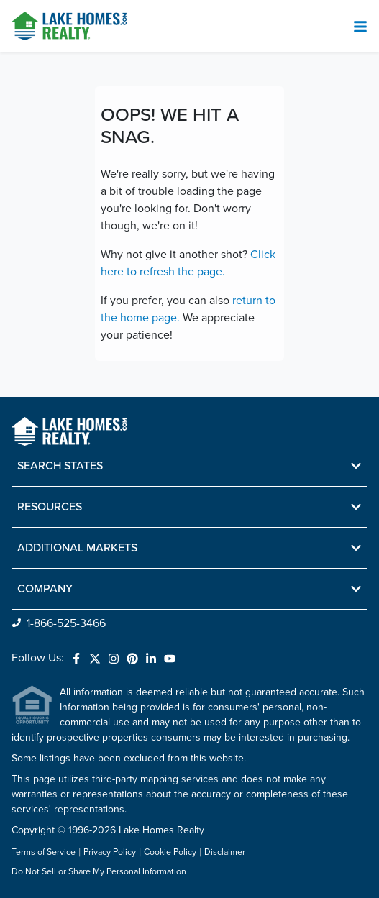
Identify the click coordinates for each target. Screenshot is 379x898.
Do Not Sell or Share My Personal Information (99, 872)
